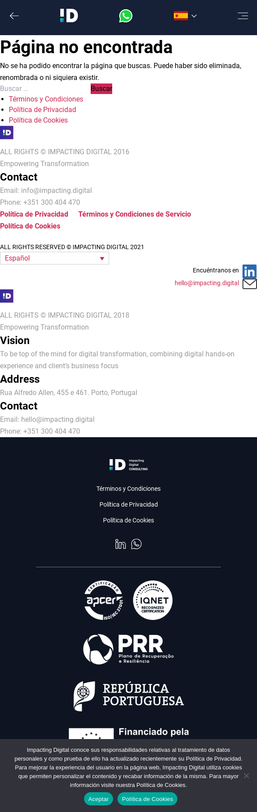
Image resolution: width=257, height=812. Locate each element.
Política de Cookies (38, 120)
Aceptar (98, 799)
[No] (246, 775)
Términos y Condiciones (46, 99)
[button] (54, 258)
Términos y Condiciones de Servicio (134, 214)
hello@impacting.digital (207, 282)
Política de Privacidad (42, 109)
